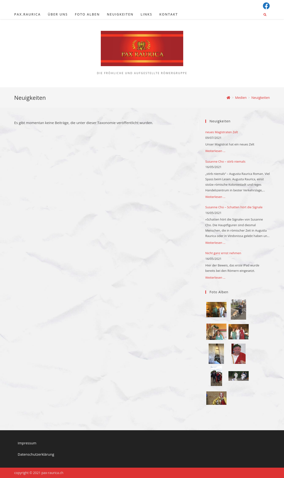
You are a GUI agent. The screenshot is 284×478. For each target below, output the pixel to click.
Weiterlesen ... (215, 151)
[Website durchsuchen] (265, 14)
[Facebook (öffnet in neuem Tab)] (265, 5)
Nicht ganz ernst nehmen (223, 253)
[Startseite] (228, 97)
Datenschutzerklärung (36, 454)
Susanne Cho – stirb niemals (225, 161)
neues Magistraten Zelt (221, 132)
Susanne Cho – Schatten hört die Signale (234, 207)
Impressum (27, 443)
